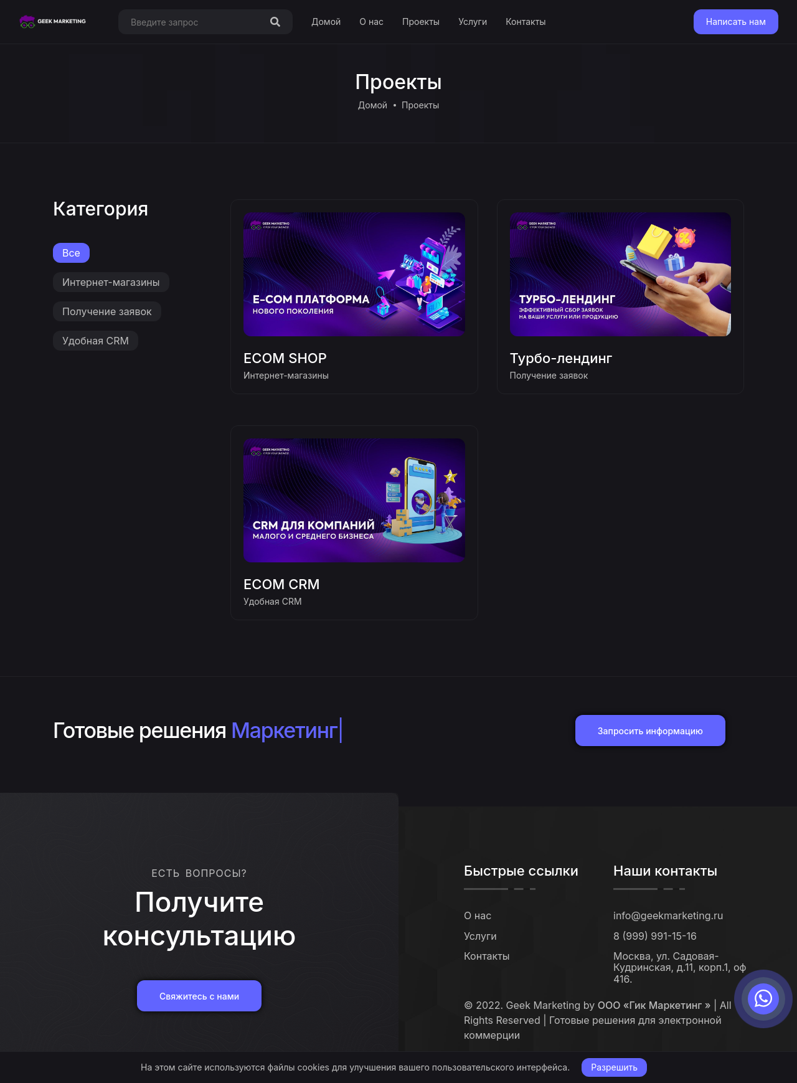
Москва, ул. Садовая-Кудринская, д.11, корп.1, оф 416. (680, 967)
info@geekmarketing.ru (668, 915)
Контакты (525, 21)
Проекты (421, 21)
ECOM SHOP (285, 358)
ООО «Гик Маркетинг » (654, 1005)
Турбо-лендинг (561, 358)
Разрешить (614, 1067)
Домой (326, 21)
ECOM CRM (281, 584)
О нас (371, 21)
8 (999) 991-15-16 (655, 936)
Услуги (472, 21)
